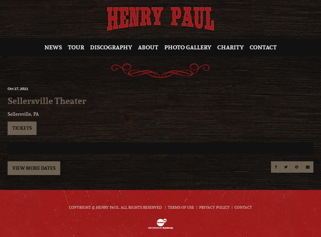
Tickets (22, 128)
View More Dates (34, 168)
